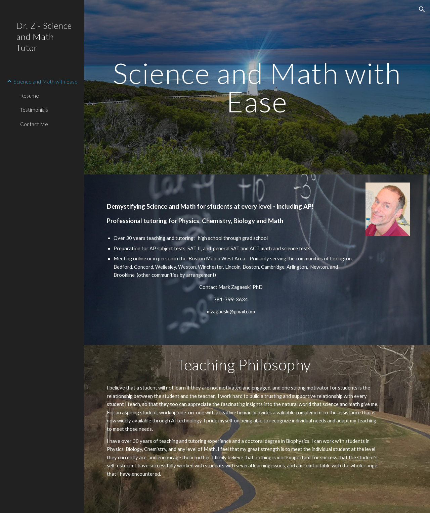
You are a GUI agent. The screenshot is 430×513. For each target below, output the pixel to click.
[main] (257, 87)
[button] (422, 9)
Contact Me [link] (34, 124)
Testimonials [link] (34, 109)
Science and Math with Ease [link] (45, 81)
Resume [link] (29, 95)
